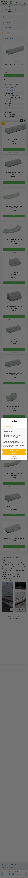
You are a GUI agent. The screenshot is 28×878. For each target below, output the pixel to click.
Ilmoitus (8, 426)
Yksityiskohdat (20, 426)
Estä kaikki (14, 453)
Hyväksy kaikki (14, 450)
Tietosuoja (14, 456)
